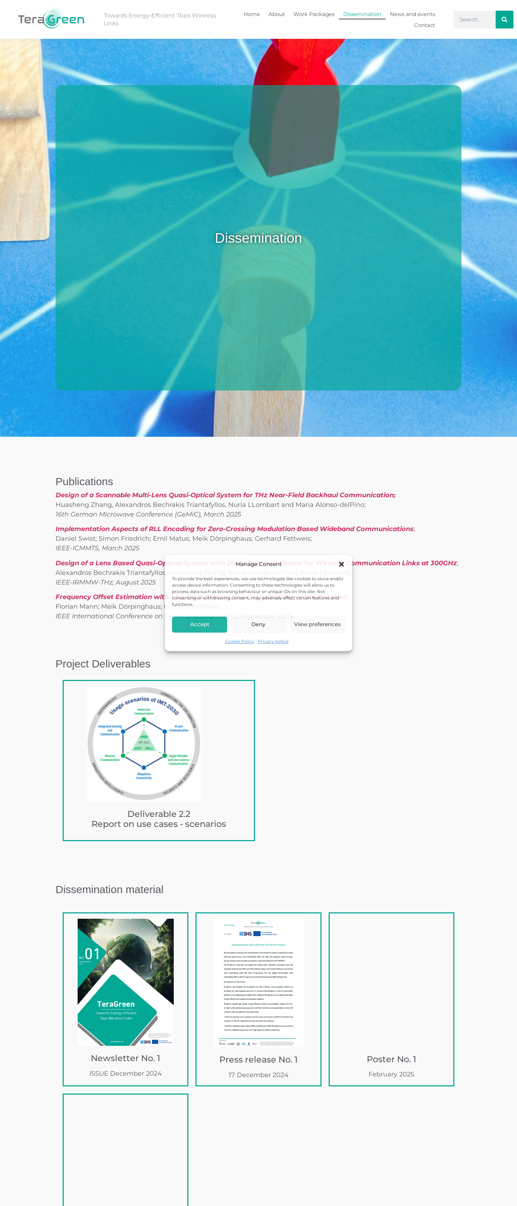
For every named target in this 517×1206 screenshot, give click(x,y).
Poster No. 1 (391, 1059)
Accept (199, 624)
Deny (258, 624)
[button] (341, 564)
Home (252, 14)
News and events (412, 14)
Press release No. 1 (258, 1059)
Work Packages (314, 14)
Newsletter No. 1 (125, 1058)
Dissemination (362, 14)
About (276, 14)
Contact (424, 25)
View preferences (317, 624)
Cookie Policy (239, 641)
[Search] (504, 19)
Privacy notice (273, 641)
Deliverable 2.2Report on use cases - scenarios (159, 819)
